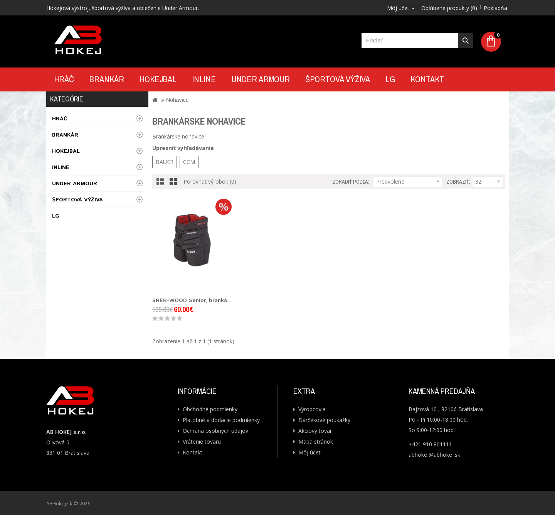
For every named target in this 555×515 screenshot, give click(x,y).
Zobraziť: (458, 181)
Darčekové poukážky (324, 420)
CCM (189, 161)
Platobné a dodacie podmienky (221, 420)
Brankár (106, 79)
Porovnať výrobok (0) (209, 181)
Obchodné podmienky (210, 409)
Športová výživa (337, 79)
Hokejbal (158, 79)
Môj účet (309, 452)
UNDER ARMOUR (260, 79)
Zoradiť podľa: (350, 181)
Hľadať (465, 40)
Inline (204, 79)
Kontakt (427, 79)
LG (390, 79)
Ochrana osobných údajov (215, 430)
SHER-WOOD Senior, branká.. (191, 300)
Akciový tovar (315, 430)
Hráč (64, 79)
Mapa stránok (315, 441)
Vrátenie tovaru (202, 441)
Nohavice (177, 100)
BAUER (164, 161)
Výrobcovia (312, 409)
